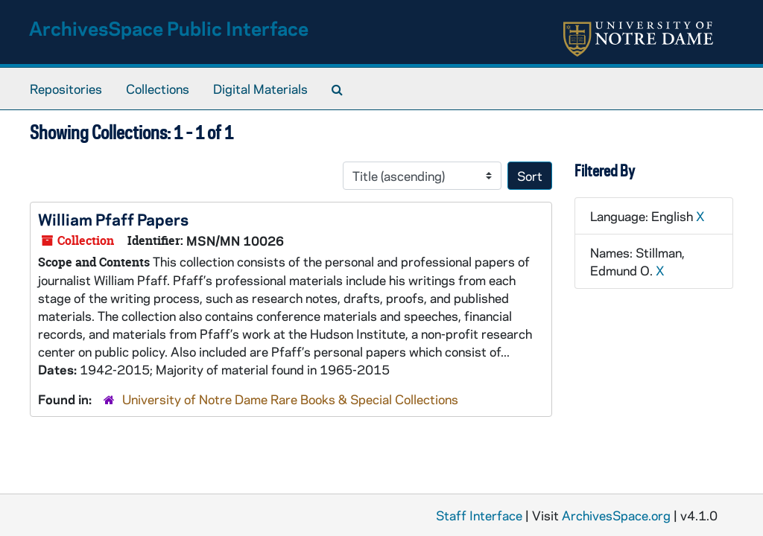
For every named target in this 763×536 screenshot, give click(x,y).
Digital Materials (260, 88)
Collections (157, 88)
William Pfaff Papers (113, 218)
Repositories (66, 88)
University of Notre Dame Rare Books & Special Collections (290, 399)
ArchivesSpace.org (616, 515)
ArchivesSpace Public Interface (168, 28)
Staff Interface (479, 515)
